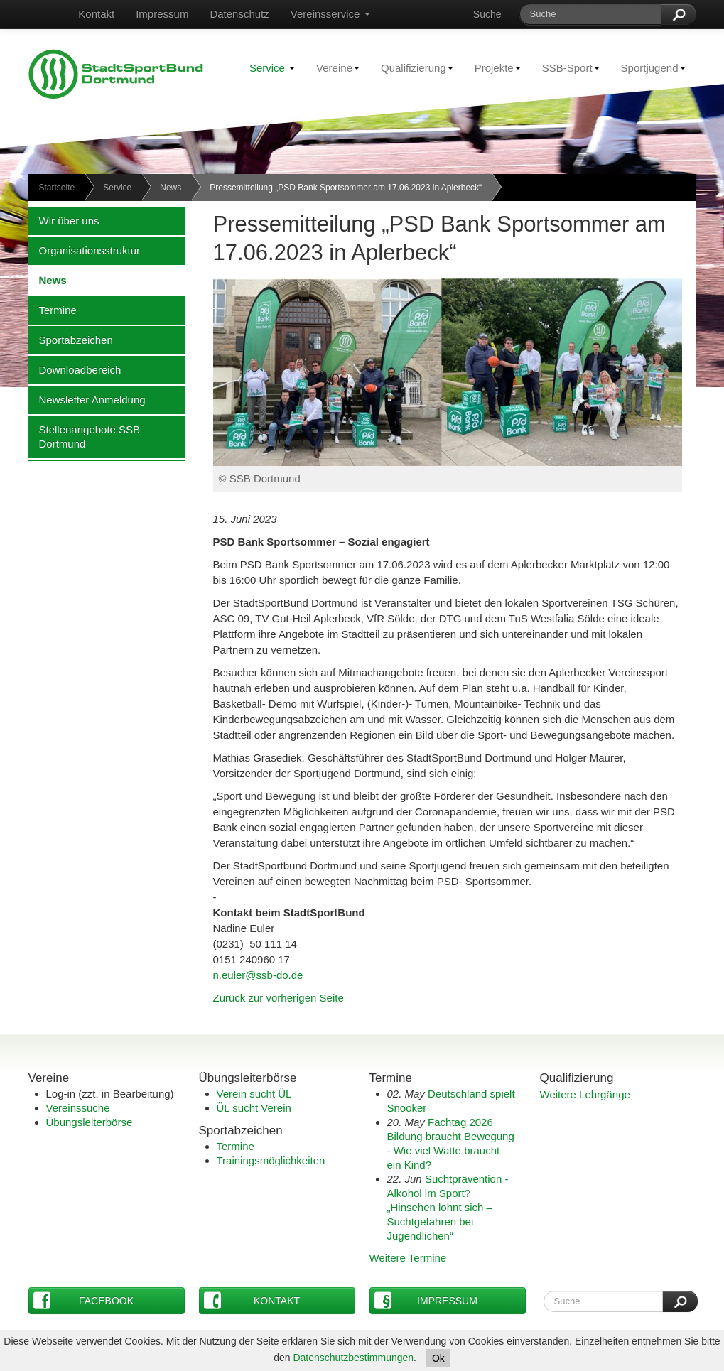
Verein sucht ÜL (254, 1094)
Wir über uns (63, 220)
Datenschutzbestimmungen (353, 1357)
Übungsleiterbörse (89, 1122)
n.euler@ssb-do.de (258, 975)
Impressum (162, 14)
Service (272, 68)
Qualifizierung (411, 67)
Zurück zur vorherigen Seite (278, 998)
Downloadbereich (74, 369)
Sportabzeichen (70, 339)
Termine (52, 309)
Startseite (57, 188)
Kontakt (96, 14)
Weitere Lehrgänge (585, 1094)
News (170, 188)
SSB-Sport (565, 67)
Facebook (83, 1300)
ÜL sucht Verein (254, 1108)
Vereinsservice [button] (330, 14)
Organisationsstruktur (84, 250)
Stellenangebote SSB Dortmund (84, 436)
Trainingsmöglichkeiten (271, 1160)
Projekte (492, 67)
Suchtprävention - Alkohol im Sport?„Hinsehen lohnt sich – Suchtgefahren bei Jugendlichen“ (448, 1207)
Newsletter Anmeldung (87, 399)
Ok (438, 1358)
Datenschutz (239, 14)
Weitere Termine (408, 1258)
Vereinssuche (78, 1108)
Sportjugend (648, 67)
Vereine (333, 67)
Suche (487, 14)
